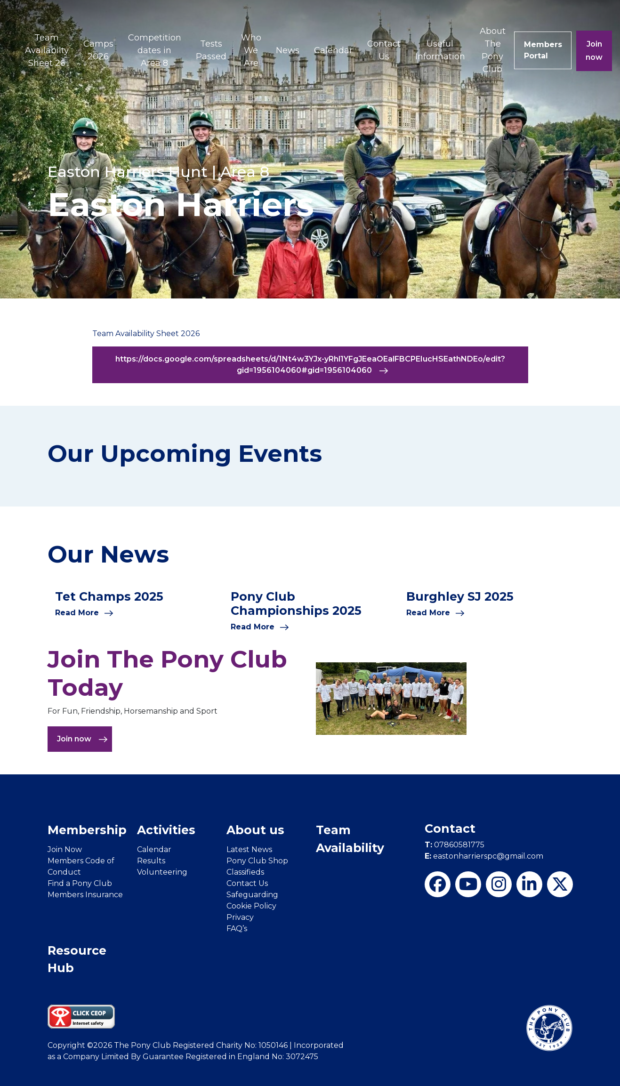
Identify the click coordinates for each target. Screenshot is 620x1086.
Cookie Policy (251, 905)
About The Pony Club (493, 50)
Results (151, 860)
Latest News (249, 849)
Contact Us (384, 50)
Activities (166, 830)
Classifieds (245, 872)
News (287, 50)
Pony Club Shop (257, 860)
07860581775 (454, 844)
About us (255, 830)
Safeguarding (252, 894)
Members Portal (543, 50)
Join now (594, 51)
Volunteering (162, 872)
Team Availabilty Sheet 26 (47, 50)
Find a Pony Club (80, 883)
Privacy (240, 917)
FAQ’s (236, 928)
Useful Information (440, 50)
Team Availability (350, 839)
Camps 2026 (98, 50)
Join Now (65, 849)
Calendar (333, 50)
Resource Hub (77, 959)
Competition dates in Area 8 (154, 50)
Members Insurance (85, 894)
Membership (87, 830)
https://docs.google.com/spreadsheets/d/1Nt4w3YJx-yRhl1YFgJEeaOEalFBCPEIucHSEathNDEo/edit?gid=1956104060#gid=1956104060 (310, 365)
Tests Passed (211, 50)
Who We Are (251, 50)
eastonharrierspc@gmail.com (484, 856)
